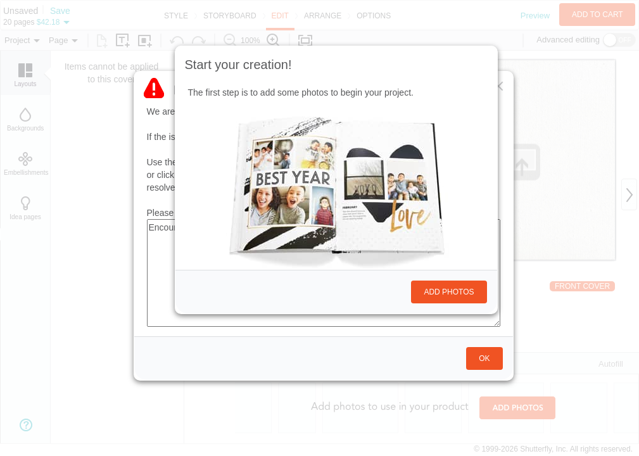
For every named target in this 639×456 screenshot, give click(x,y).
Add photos (449, 292)
